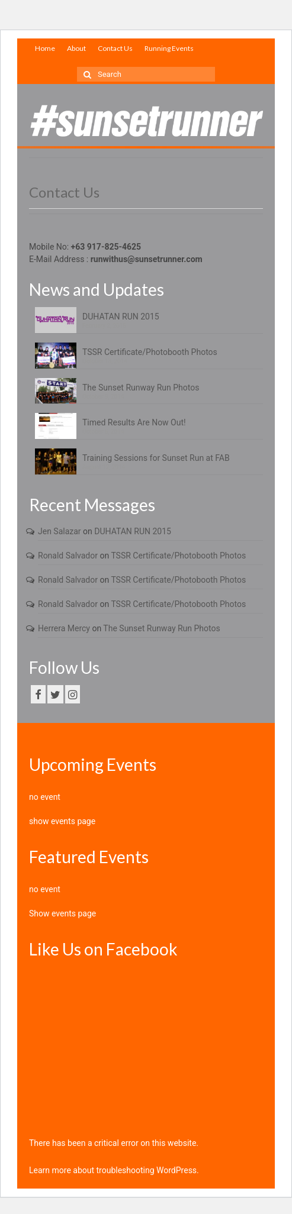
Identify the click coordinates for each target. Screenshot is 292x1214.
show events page (62, 821)
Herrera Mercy (64, 628)
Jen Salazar (59, 531)
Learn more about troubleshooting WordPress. (114, 1170)
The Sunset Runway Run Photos (140, 387)
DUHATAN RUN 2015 (120, 316)
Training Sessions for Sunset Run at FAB (156, 458)
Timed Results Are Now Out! (134, 422)
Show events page (62, 913)
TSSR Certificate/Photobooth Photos (149, 352)
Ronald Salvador (68, 555)
